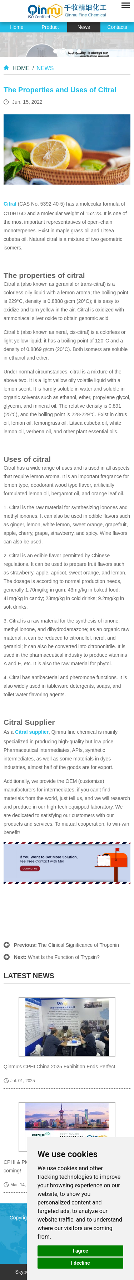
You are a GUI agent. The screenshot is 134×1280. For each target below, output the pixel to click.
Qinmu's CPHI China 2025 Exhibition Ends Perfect (59, 1066)
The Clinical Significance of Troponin (78, 945)
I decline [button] (80, 1263)
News (84, 27)
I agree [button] (80, 1251)
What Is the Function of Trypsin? (64, 957)
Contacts (117, 27)
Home (16, 27)
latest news (29, 976)
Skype (22, 1272)
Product (50, 27)
